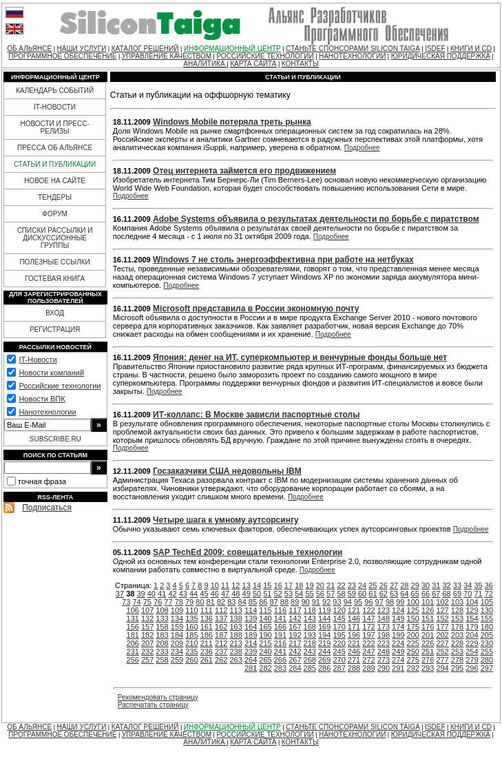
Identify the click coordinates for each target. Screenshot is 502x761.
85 (253, 602)
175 (413, 627)
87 (273, 602)
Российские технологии (60, 386)
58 (341, 594)
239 (250, 651)
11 (225, 585)
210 (191, 643)
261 (206, 660)
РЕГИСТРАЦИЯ (55, 329)
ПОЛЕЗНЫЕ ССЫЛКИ (54, 262)
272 (368, 660)
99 (400, 602)
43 (183, 594)
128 (457, 610)
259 (177, 660)
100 (413, 602)
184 (177, 635)
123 (383, 610)
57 (330, 594)
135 (191, 618)
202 (442, 635)
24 (362, 585)
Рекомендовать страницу (158, 697)
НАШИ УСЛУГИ (82, 48)
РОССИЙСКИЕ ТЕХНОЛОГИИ (264, 56)
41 (162, 594)
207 (147, 643)
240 (265, 651)
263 (235, 660)
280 (487, 660)
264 (250, 660)
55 (309, 594)
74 (136, 602)
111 (206, 610)
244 (324, 651)
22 (341, 585)
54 (299, 594)
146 (354, 618)
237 (221, 651)
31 (436, 585)
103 (457, 602)
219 (324, 643)
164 (250, 627)
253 (457, 651)
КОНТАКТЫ (300, 63)
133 (162, 618)
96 (368, 602)
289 (368, 668)
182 (147, 635)
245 (339, 651)
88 (284, 602)
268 (310, 660)
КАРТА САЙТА (253, 63)
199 (398, 635)
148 (383, 618)
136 (206, 618)
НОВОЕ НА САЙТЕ (54, 181)
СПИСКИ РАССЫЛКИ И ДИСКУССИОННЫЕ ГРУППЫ (55, 238)
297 (487, 668)
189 (250, 635)
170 (339, 627)
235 (191, 651)
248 (383, 651)
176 (427, 627)
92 (326, 602)
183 (162, 635)
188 (235, 635)
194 (324, 635)
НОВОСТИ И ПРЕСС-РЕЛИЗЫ (54, 127)
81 (211, 602)
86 (263, 602)
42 (172, 594)
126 (427, 610)
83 (231, 602)
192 (295, 635)
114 (250, 610)
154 (472, 618)
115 (265, 610)
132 (147, 618)
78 (179, 602)
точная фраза (42, 481)
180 (487, 627)
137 (221, 618)
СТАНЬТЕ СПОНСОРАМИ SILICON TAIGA (353, 48)
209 (177, 643)
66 (425, 594)
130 (487, 610)
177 (442, 627)
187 (221, 635)
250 (413, 651)
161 (206, 627)
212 (221, 643)
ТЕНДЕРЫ (55, 197)
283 (280, 668)
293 (427, 668)
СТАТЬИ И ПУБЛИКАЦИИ (55, 164)
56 (320, 594)
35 (478, 585)
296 (472, 668)
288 (354, 668)
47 (225, 594)
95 (358, 602)
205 (487, 635)
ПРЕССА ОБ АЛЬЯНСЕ (54, 148)
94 (348, 602)
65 (415, 594)
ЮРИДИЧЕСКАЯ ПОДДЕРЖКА (440, 56)
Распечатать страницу (153, 705)
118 (310, 610)
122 (368, 610)
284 (295, 668)
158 (162, 627)
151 (427, 618)
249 (398, 651)
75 (147, 602)
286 (324, 668)
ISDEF (435, 48)
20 (320, 585)
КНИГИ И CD (471, 48)
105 (487, 602)
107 (147, 610)
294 (442, 668)
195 (339, 635)
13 (246, 585)
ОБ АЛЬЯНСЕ (29, 48)
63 (394, 594)
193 (310, 635)
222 (368, 643)
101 (427, 602)
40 (151, 594)
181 (133, 635)
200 (413, 635)
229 (472, 643)
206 (133, 643)
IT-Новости (37, 359)
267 (295, 660)
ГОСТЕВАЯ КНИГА (55, 278)
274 (398, 660)
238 (235, 651)
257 (147, 660)
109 (177, 610)
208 (162, 643)
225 (413, 643)
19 (309, 585)
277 (442, 660)
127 (442, 610)
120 (339, 610)
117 (295, 610)
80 (200, 602)
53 (288, 594)
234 (177, 651)
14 (257, 585)
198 (383, 635)
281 (250, 668)
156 (133, 627)
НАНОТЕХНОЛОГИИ (352, 56)
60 (362, 594)
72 (489, 594)
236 (206, 651)
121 (354, 610)
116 (280, 610)
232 (147, 651)
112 (221, 610)
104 (472, 602)
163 (235, 627)
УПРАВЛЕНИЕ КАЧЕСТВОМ (166, 56)
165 (265, 627)
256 (133, 660)
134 (177, 618)
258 (162, 660)
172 (368, 627)
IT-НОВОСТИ (55, 107)
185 (191, 635)
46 (215, 594)
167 (295, 627)
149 (398, 618)
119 (324, 610)
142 (295, 618)
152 (442, 618)
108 (162, 610)
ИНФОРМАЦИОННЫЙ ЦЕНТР (232, 48)
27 (394, 585)
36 (489, 585)
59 (352, 594)
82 (221, 602)
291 (398, 668)
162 (221, 627)
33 (457, 585)
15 (267, 585)
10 (215, 585)
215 (265, 643)
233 (162, 651)
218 (310, 643)
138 (235, 618)
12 (235, 585)
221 (354, 643)
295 (457, 668)
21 (330, 585)
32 (447, 585)
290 (383, 668)
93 (337, 602)
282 (265, 668)
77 (168, 602)
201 (427, 635)
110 (191, 610)
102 (442, 602)
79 (189, 602)
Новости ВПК (42, 399)
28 (404, 585)
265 (265, 660)
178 (457, 627)
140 (265, 618)
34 (467, 585)
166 (280, 627)
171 (354, 627)
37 (120, 594)
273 (383, 660)
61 (372, 594)
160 (191, 627)
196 (354, 635)
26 (383, 585)
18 (299, 585)
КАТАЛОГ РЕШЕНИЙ (145, 48)
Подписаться (47, 507)
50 (257, 594)
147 (368, 618)
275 (413, 660)
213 (235, 643)
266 (280, 660)
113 (235, 610)
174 (398, 627)
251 (427, 651)
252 (442, 651)
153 (457, 618)
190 (265, 635)
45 (204, 594)
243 (310, 651)
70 (467, 594)
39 (140, 594)
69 (457, 594)
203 (457, 635)
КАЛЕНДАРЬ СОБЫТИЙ (55, 90)
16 (278, 585)
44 (193, 594)
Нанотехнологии (47, 412)
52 (278, 594)
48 (235, 594)
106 (133, 610)
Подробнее (362, 148)
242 (295, 651)
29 (415, 585)
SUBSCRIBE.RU (55, 439)
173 (383, 627)
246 (354, 651)
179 (472, 627)
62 (383, 594)
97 (379, 602)
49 (246, 594)
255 (487, 651)
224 (398, 643)
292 (413, 668)
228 (457, 643)
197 (368, 635)
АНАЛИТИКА (205, 63)
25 (372, 585)
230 (487, 643)
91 (316, 602)
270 (339, 660)
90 (305, 602)
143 (310, 618)
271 (354, 660)
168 (310, 627)
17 (288, 585)
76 (158, 602)
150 (413, 618)
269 (324, 660)
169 (324, 627)
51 (267, 594)
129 (472, 610)
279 (472, 660)
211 (206, 643)
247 (368, 651)
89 (295, 602)
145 (339, 618)
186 (206, 635)
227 (442, 643)
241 (280, 651)
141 (280, 618)
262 (221, 660)
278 (457, 660)
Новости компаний (51, 372)
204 (472, 635)
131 (133, 618)
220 (339, 643)
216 (280, 643)
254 (472, 651)
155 (487, 618)
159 (177, 627)
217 (295, 643)
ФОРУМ (54, 214)
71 (478, 594)
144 (324, 618)
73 (126, 602)
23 (352, 585)
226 (427, 643)
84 (242, 602)
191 (280, 635)
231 (133, 651)
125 (413, 610)
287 (339, 668)
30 (425, 585)
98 (390, 602)
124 (398, 610)
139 (250, 618)
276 (427, 660)
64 (404, 594)
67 (436, 594)
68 (447, 594)
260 (191, 660)
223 (383, 643)
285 (310, 668)
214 (250, 643)
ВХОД (54, 313)
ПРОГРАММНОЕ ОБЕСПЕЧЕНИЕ (62, 56)
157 (147, 627)
